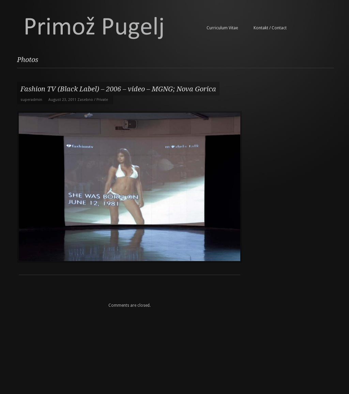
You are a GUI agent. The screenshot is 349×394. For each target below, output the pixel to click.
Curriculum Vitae (222, 28)
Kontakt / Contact (270, 28)
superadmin (31, 99)
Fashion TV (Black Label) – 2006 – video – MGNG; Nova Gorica (118, 89)
